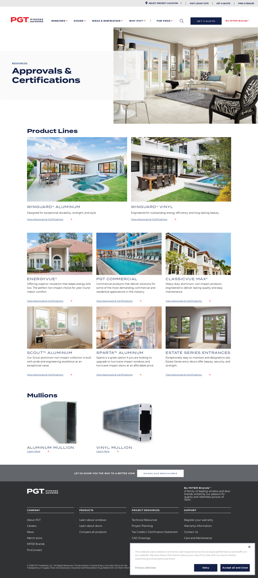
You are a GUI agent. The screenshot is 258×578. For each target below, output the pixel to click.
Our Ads (109, 565)
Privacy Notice (82, 565)
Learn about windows (92, 520)
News (30, 532)
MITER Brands (36, 544)
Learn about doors (90, 525)
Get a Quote (206, 21)
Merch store (34, 538)
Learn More (33, 451)
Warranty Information (198, 525)
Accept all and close (235, 567)
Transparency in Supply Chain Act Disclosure (48, 568)
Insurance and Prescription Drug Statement (92, 568)
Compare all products (93, 532)
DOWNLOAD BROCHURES (160, 473)
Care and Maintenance (198, 538)
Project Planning (142, 525)
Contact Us (191, 532)
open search (182, 21)
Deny (205, 567)
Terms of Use (121, 565)
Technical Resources (144, 520)
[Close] (249, 547)
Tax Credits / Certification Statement (155, 532)
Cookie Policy (97, 565)
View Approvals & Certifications (45, 219)
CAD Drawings (141, 538)
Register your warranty (198, 520)
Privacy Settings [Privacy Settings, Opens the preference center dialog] (145, 567)
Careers (32, 525)
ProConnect (34, 550)
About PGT (34, 520)
